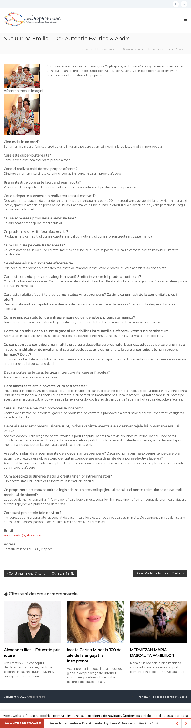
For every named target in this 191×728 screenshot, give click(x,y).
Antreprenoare (36, 696)
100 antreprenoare (105, 48)
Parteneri (144, 696)
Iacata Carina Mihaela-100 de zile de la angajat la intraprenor (94, 655)
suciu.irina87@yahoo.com (22, 535)
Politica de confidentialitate (170, 696)
